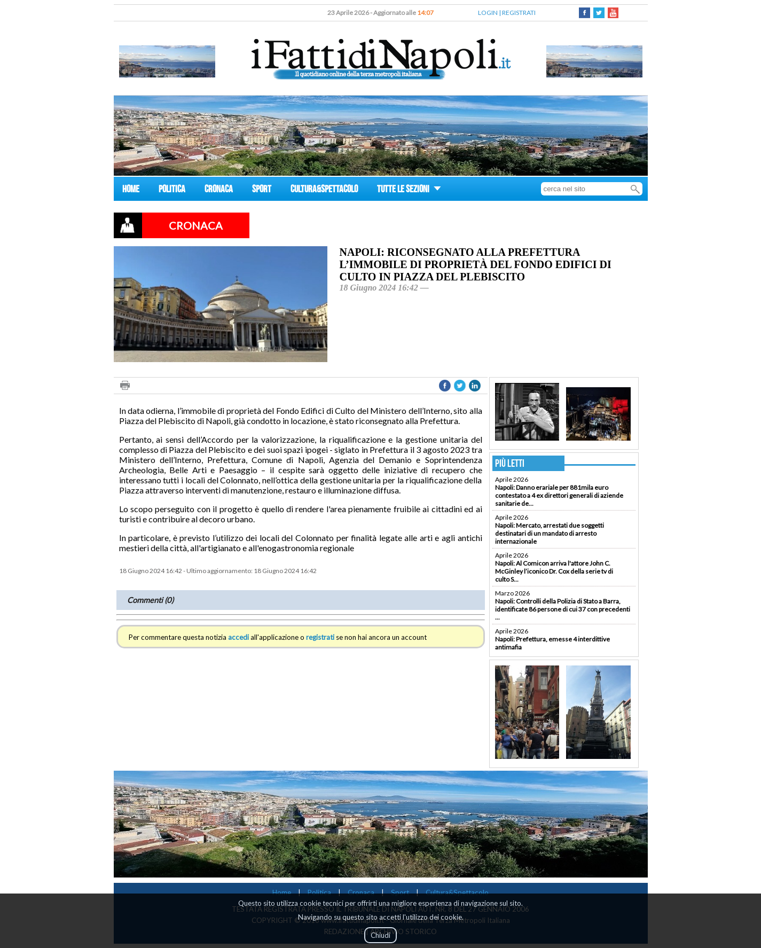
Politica (319, 892)
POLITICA (172, 190)
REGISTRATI (519, 13)
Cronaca (361, 892)
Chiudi (380, 935)
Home (281, 892)
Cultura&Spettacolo (457, 892)
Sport (400, 892)
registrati (320, 637)
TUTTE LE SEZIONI (409, 190)
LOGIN (488, 13)
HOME (130, 190)
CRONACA (219, 190)
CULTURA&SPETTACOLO (324, 190)
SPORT (261, 190)
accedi (238, 637)
